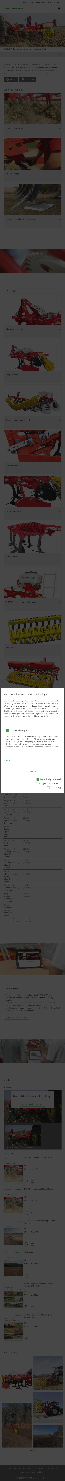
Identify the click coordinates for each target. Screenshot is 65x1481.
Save (32, 765)
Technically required (20, 730)
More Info (8, 760)
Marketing (55, 787)
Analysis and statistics (50, 783)
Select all (32, 771)
